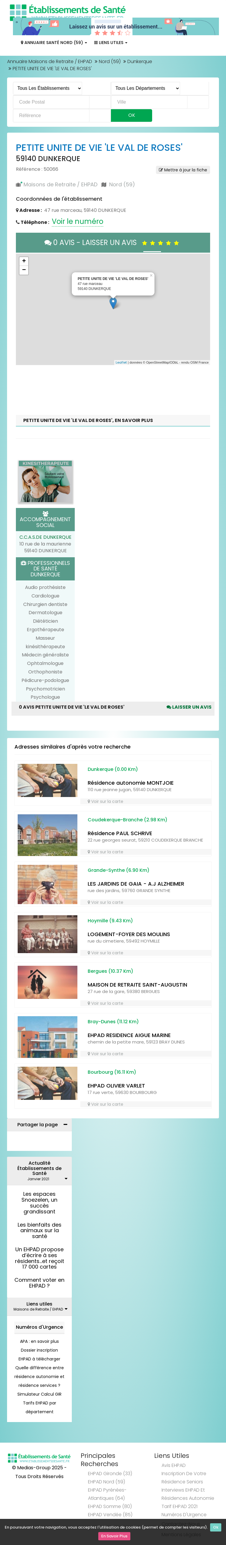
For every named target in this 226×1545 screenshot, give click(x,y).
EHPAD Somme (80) (110, 1506)
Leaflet (121, 362)
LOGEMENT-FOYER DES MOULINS (129, 934)
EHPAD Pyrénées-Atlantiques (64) (107, 1494)
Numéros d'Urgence (39, 1327)
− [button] (24, 270)
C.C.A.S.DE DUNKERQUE (45, 537)
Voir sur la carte (105, 801)
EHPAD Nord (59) (106, 1481)
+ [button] (24, 261)
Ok (215, 1528)
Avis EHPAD (174, 1465)
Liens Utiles (110, 42)
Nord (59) (110, 61)
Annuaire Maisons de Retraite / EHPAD (49, 61)
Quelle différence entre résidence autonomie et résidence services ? (39, 1376)
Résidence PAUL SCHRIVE (120, 833)
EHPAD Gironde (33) (110, 1473)
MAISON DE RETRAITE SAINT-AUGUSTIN (137, 984)
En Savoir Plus (114, 1536)
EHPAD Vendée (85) (110, 1514)
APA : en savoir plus (39, 1341)
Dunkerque (139, 61)
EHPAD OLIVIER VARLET (116, 1085)
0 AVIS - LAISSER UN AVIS (113, 242)
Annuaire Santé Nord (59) (54, 42)
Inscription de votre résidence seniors (184, 1477)
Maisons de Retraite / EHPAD (60, 184)
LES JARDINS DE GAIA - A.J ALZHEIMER (136, 883)
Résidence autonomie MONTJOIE (131, 782)
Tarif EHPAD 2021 (179, 1506)
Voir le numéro (77, 221)
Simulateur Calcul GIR (39, 1394)
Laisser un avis (189, 707)
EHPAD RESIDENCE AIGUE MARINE (129, 1035)
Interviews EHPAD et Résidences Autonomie (188, 1494)
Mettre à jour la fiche (183, 170)
